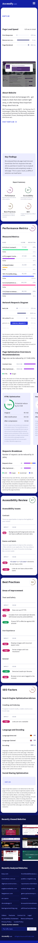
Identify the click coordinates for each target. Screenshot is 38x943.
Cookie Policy (18, 922)
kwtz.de (6, 16)
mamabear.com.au (8, 879)
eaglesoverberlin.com (9, 888)
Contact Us (21, 915)
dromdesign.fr (7, 903)
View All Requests (19, 323)
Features (12, 915)
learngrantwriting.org (9, 908)
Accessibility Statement (10, 919)
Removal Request (27, 919)
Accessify (9, 3)
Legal (29, 915)
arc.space (5, 898)
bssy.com (5, 874)
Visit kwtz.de (9, 122)
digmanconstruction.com (10, 884)
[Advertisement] (18, 55)
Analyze (32, 929)
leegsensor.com (7, 893)
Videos (4, 915)
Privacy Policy (6, 922)
